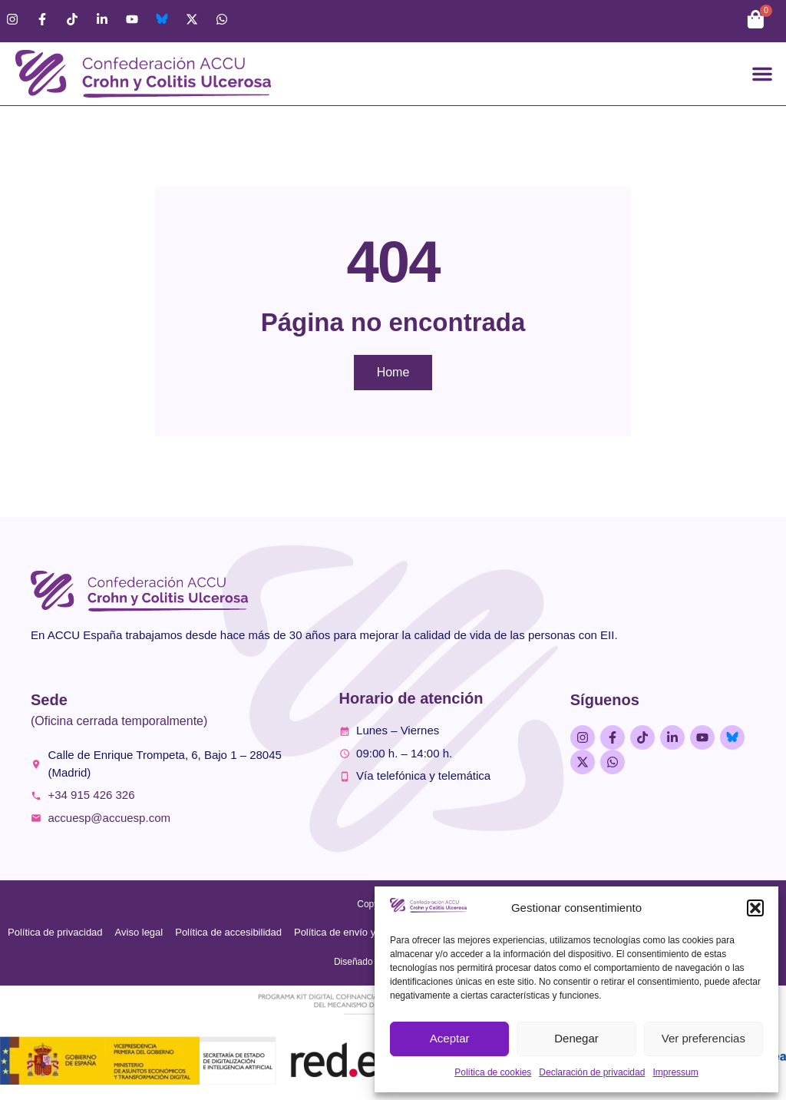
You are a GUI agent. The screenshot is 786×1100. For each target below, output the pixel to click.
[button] (755, 908)
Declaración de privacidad (592, 1072)
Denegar (576, 1038)
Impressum (675, 1072)
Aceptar (450, 1038)
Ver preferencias (703, 1038)
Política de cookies (492, 1072)
